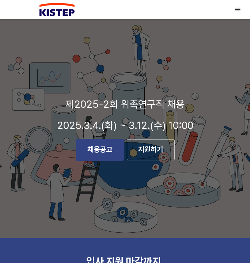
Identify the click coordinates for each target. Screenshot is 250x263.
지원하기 (150, 150)
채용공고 (100, 150)
